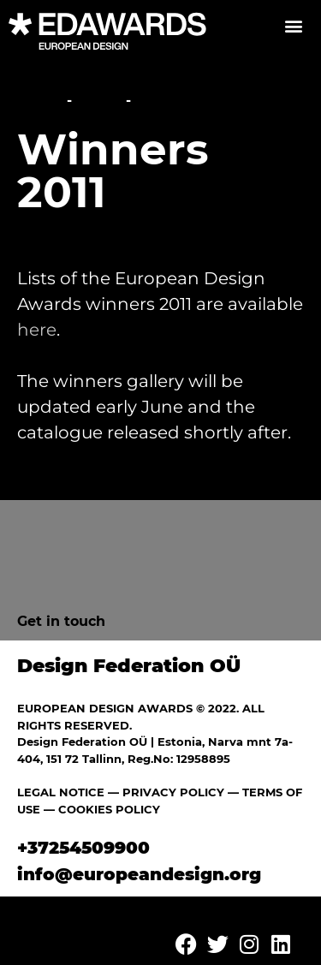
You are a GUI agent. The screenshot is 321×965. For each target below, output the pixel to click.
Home (39, 100)
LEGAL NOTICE (60, 792)
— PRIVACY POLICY (164, 792)
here (36, 329)
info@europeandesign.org (139, 874)
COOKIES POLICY (109, 809)
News (99, 100)
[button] (293, 25)
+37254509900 (83, 847)
